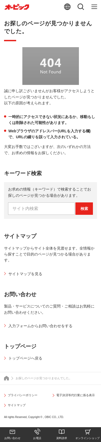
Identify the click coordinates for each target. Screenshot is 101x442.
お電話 (37, 438)
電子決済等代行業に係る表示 (75, 395)
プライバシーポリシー (22, 395)
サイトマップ (17, 405)
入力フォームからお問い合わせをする (40, 326)
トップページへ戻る (25, 358)
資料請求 (61, 438)
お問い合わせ (12, 438)
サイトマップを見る (25, 274)
